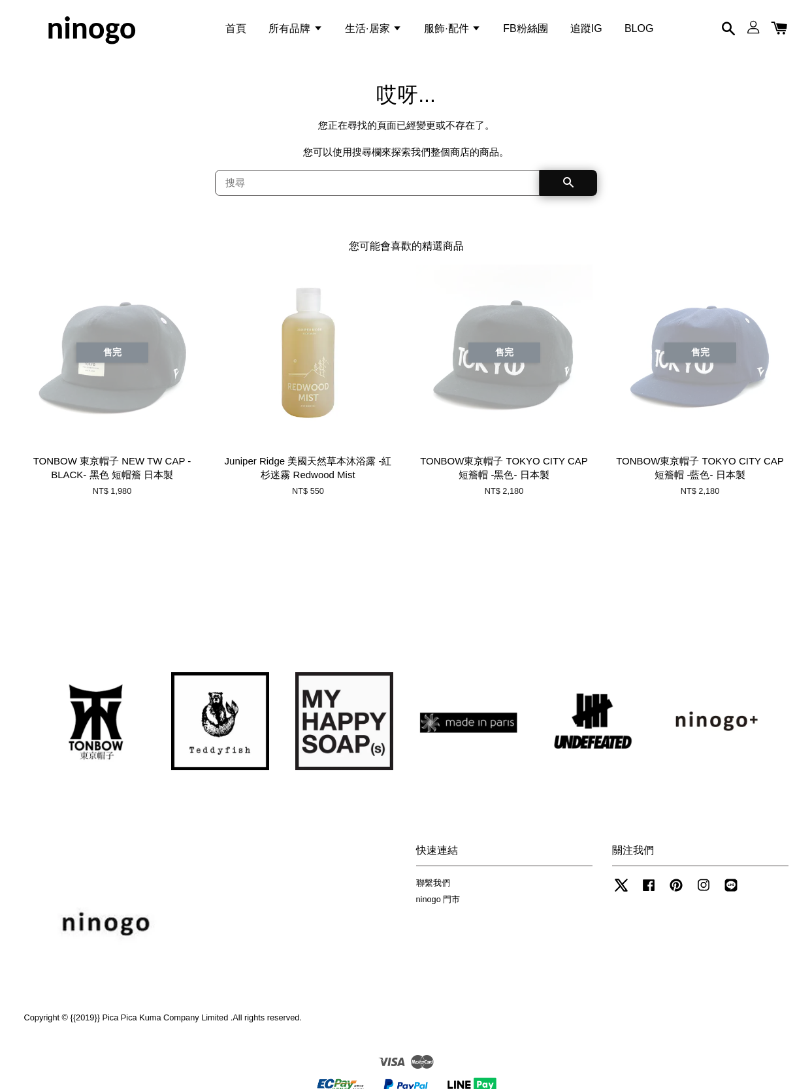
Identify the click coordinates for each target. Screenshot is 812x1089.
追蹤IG (586, 28)
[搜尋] (377, 184)
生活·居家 (373, 28)
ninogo (91, 29)
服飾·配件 (452, 28)
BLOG (639, 28)
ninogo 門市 (438, 900)
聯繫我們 (433, 884)
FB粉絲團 (525, 28)
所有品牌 (295, 28)
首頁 (235, 28)
